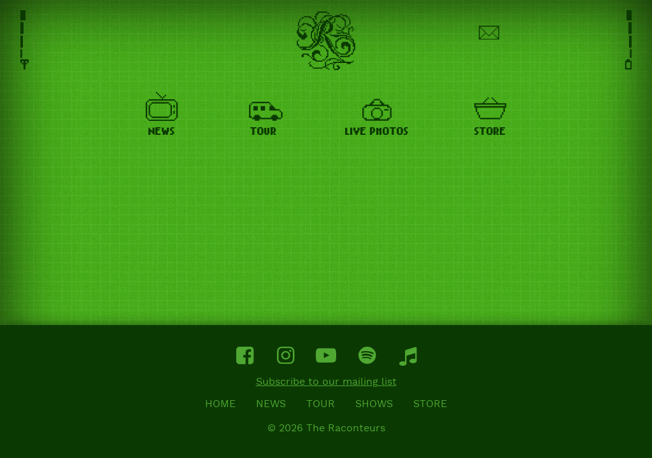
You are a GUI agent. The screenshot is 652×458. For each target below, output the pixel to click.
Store (430, 405)
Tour (320, 405)
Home (220, 405)
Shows (374, 405)
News (271, 405)
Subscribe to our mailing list (326, 382)
